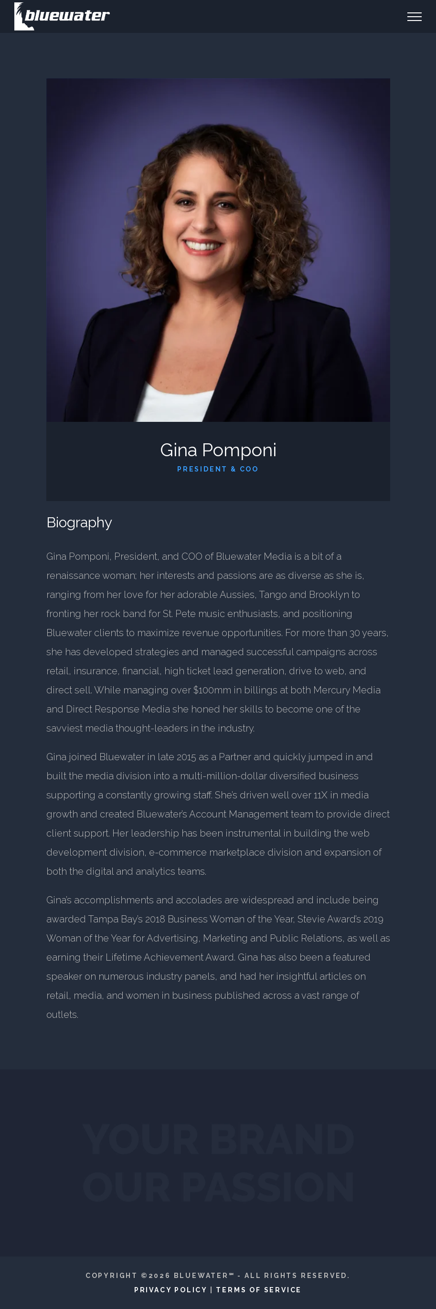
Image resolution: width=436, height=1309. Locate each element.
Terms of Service (259, 1290)
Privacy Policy (170, 1290)
